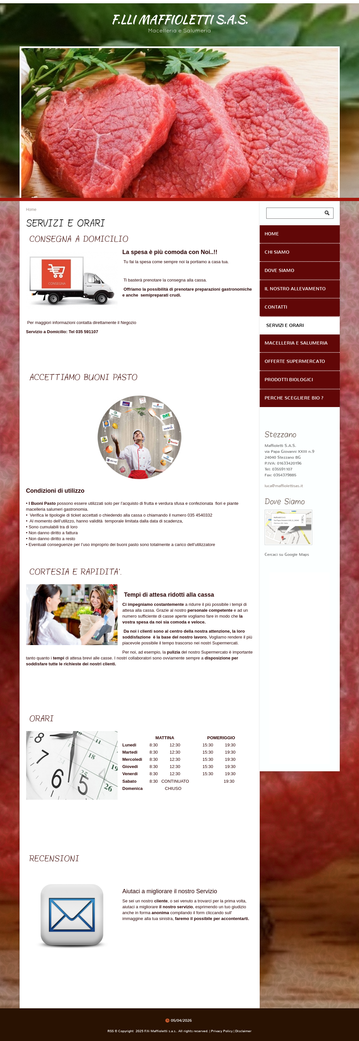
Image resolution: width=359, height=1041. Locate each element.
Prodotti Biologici (289, 380)
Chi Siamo (277, 252)
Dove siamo (279, 270)
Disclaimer (243, 1031)
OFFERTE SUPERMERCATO (295, 361)
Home (31, 209)
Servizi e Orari (285, 325)
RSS (110, 1031)
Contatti (276, 307)
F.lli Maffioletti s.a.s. (179, 18)
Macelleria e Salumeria (296, 343)
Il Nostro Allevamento (295, 289)
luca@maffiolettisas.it (284, 485)
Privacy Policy (222, 1031)
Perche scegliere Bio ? (294, 398)
